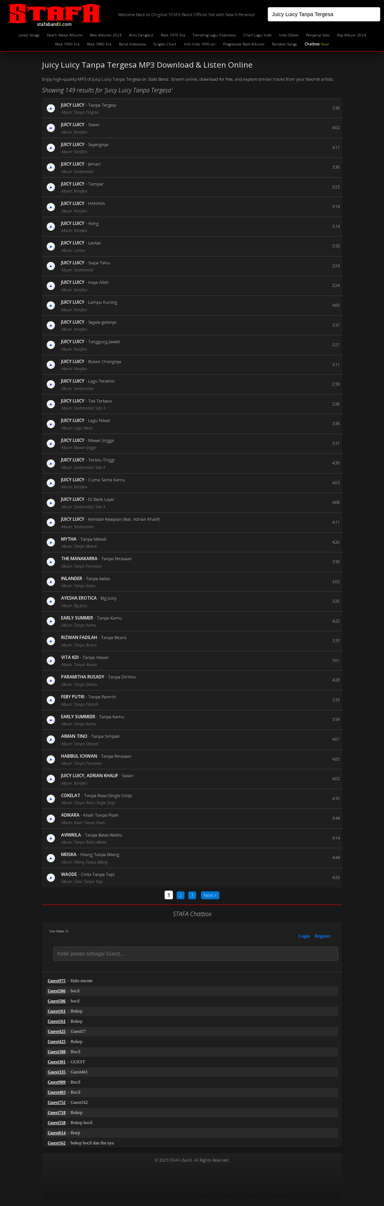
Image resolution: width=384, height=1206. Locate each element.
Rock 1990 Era (67, 44)
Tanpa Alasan (95, 657)
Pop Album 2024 (351, 35)
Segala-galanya (102, 322)
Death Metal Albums (64, 35)
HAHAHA (96, 203)
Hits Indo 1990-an (200, 44)
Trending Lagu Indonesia (214, 35)
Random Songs (284, 44)
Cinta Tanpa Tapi (97, 874)
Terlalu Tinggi (101, 460)
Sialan (94, 124)
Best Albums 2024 (106, 35)
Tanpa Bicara (113, 637)
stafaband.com (54, 14)
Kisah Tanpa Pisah (100, 815)
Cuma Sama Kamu (106, 479)
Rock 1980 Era (99, 44)
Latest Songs (28, 35)
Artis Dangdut (141, 35)
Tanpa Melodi (93, 539)
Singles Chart (164, 44)
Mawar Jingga (101, 440)
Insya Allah (98, 282)
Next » (210, 895)
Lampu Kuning (102, 302)
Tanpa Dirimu (122, 677)
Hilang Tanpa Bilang (99, 854)
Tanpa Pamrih (102, 696)
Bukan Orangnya (104, 361)
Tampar (96, 184)
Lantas (94, 243)
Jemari (94, 164)
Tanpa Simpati (105, 736)
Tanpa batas (98, 578)
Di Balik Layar (101, 499)
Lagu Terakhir (101, 381)
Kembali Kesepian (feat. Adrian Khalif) (123, 519)
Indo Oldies (288, 35)
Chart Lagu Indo (257, 35)
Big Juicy (108, 598)
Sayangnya (98, 144)
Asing (93, 223)
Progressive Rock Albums (243, 44)
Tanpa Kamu (109, 618)
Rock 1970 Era (173, 35)
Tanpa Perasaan (116, 558)
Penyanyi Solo (317, 35)
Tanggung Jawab (104, 341)
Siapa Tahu (99, 262)
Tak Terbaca (100, 401)
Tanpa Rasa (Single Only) (108, 795)
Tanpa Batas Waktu (103, 835)
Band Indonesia (132, 44)
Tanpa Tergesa (102, 105)
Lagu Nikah (99, 420)
